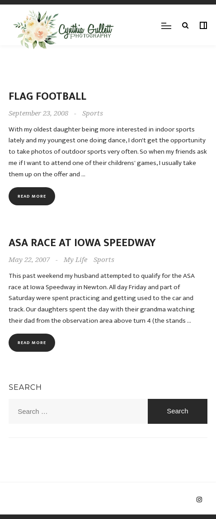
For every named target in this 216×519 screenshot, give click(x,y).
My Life (75, 260)
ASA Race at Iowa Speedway (82, 243)
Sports (92, 113)
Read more (32, 196)
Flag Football (47, 96)
